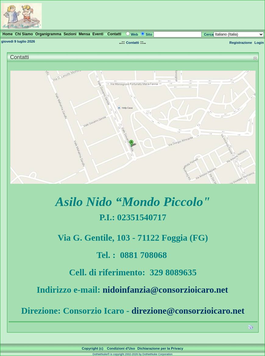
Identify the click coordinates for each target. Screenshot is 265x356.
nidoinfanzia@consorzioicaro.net (165, 290)
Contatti (132, 42)
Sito (149, 34)
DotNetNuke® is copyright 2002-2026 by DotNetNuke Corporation (132, 354)
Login (259, 42)
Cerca (209, 34)
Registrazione (240, 42)
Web (134, 34)
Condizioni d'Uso (121, 348)
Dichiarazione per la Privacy (160, 348)
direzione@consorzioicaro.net (188, 311)
